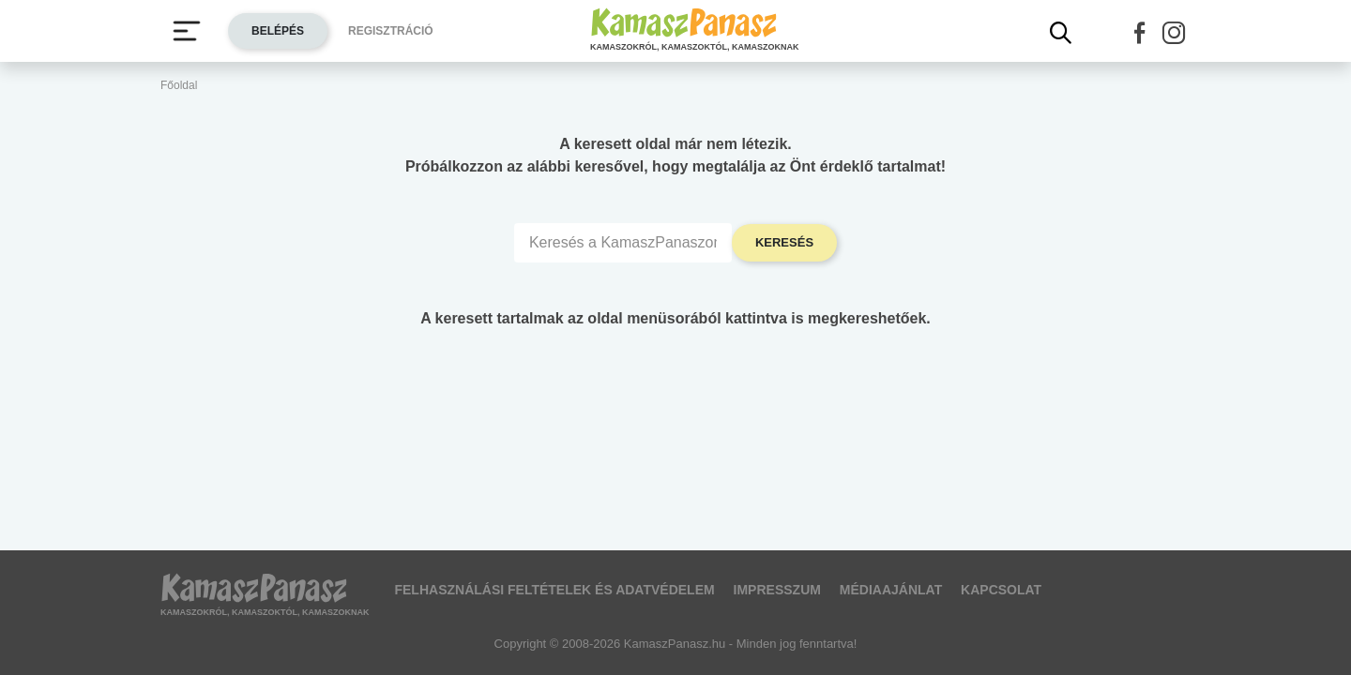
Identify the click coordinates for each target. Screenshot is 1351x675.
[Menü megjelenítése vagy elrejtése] (186, 31)
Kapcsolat (1001, 589)
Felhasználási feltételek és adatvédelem (554, 589)
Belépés (277, 31)
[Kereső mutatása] (1061, 32)
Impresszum (777, 589)
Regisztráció (390, 31)
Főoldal (178, 85)
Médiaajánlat (891, 589)
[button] (1140, 32)
